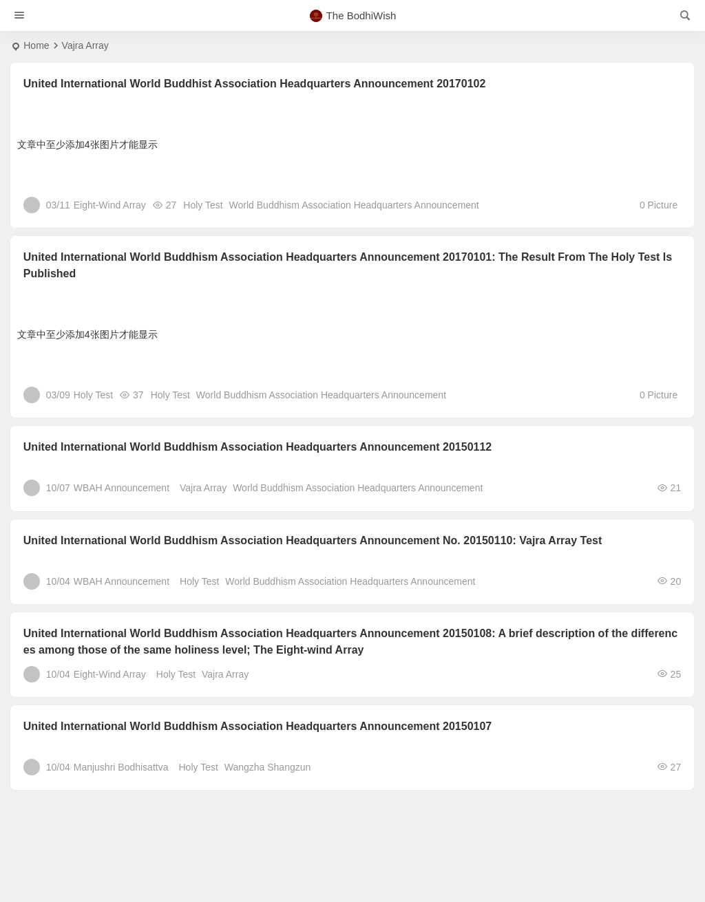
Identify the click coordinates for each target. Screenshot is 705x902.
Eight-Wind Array (110, 205)
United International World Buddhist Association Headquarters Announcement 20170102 (254, 83)
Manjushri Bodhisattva (121, 767)
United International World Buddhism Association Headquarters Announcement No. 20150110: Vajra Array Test (312, 540)
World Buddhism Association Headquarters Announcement (354, 205)
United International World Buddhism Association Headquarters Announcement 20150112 (257, 447)
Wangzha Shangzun (267, 767)
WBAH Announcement (121, 487)
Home (36, 45)
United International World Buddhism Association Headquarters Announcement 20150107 (257, 726)
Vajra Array (203, 487)
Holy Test (202, 205)
